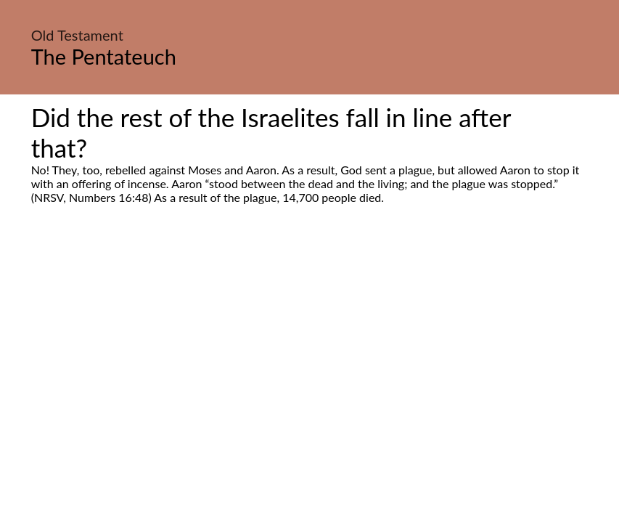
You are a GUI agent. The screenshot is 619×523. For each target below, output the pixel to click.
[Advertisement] (309, 340)
